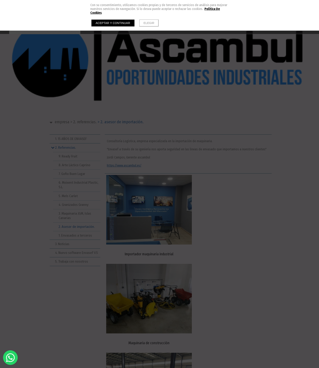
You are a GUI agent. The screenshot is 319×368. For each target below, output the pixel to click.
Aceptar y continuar (113, 23)
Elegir (149, 23)
